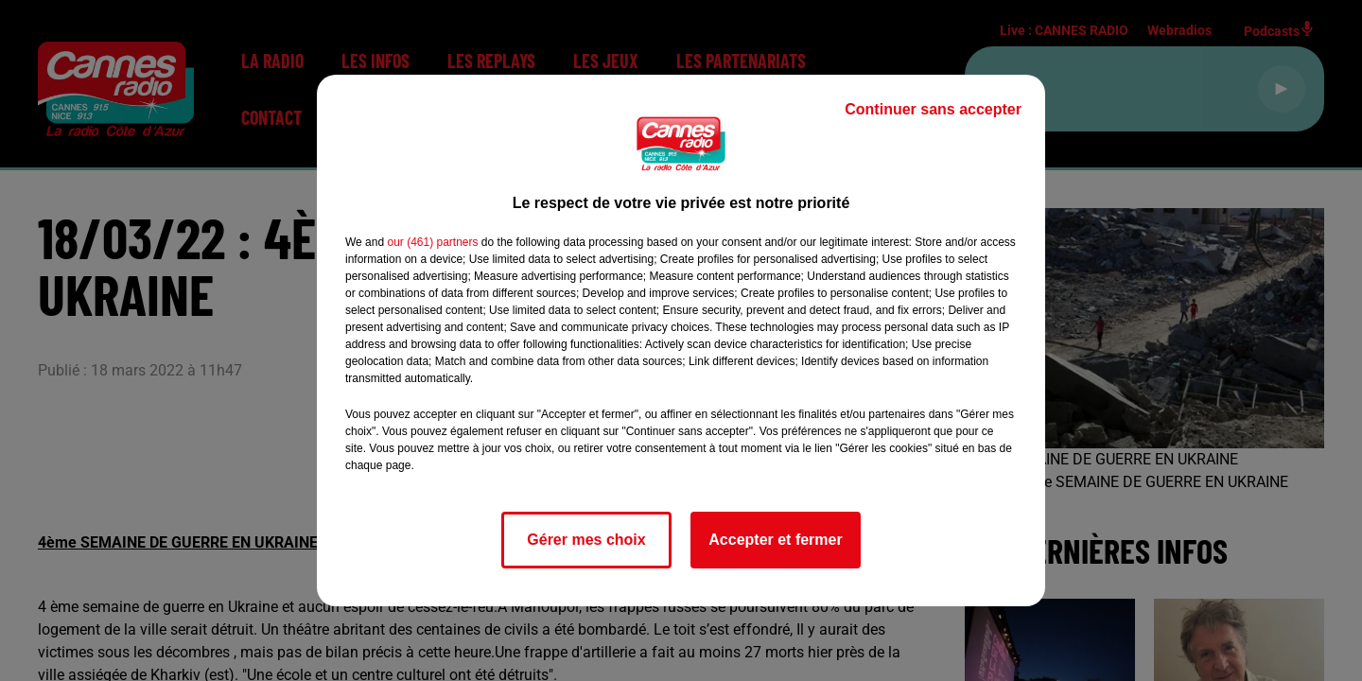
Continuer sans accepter (933, 109)
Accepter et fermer (775, 540)
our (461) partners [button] (432, 242)
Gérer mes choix (586, 540)
